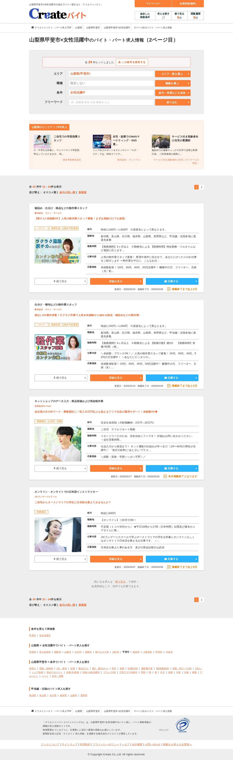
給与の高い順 (67, 192)
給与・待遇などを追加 (172, 92)
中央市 (169, 652)
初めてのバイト (55, 672)
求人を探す (163, 13)
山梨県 (73, 695)
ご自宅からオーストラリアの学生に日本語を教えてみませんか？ (73, 502)
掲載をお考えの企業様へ (177, 744)
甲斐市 (32, 635)
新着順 (83, 192)
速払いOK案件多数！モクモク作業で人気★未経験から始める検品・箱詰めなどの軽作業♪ (87, 315)
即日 (114, 668)
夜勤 (194, 672)
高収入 (32, 668)
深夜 (170, 672)
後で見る (179, 16)
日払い (198, 668)
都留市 (57, 652)
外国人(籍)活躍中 (91, 672)
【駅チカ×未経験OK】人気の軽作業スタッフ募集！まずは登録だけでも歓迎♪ (80, 218)
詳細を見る (116, 281)
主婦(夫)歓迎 (72, 672)
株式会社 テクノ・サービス (48, 213)
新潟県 (32, 695)
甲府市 (32, 652)
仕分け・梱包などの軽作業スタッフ (56, 304)
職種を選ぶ (172, 83)
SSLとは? (164, 730)
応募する (171, 281)
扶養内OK (133, 668)
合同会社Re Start (43, 406)
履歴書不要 (147, 668)
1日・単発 (61, 668)
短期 (72, 668)
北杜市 (115, 652)
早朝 (143, 672)
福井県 (63, 695)
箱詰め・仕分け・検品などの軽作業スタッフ (61, 208)
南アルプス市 (102, 652)
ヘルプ (126, 744)
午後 (186, 672)
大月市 (78, 652)
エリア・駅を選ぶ (172, 73)
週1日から (83, 668)
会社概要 (137, 744)
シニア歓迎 (37, 672)
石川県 (53, 695)
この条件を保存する (132, 62)
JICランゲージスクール (46, 497)
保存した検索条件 (145, 16)
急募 (122, 668)
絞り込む (172, 102)
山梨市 (67, 652)
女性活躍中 (45, 635)
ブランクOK (109, 672)
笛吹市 (136, 652)
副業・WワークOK (182, 668)
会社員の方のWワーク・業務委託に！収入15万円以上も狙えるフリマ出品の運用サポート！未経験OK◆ (96, 411)
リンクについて (50, 744)
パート (45, 676)
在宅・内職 (57, 676)
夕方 (162, 672)
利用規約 (85, 744)
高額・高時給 (46, 668)
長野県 (83, 695)
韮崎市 (88, 652)
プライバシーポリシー (106, 744)
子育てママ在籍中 (128, 672)
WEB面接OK (162, 668)
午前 (178, 672)
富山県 (42, 695)
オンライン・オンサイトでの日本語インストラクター (66, 491)
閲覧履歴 (196, 16)
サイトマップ (70, 744)
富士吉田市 (45, 652)
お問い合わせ (153, 744)
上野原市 (147, 652)
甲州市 (158, 652)
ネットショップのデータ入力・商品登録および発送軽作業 (69, 401)
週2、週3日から (100, 668)
